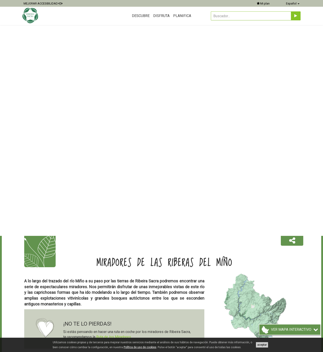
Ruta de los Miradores (113, 337)
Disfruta (161, 16)
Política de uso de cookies (140, 347)
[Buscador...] (251, 15)
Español (292, 3)
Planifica (182, 16)
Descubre (141, 16)
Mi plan (263, 3)
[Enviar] (296, 15)
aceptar (262, 344)
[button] (292, 241)
